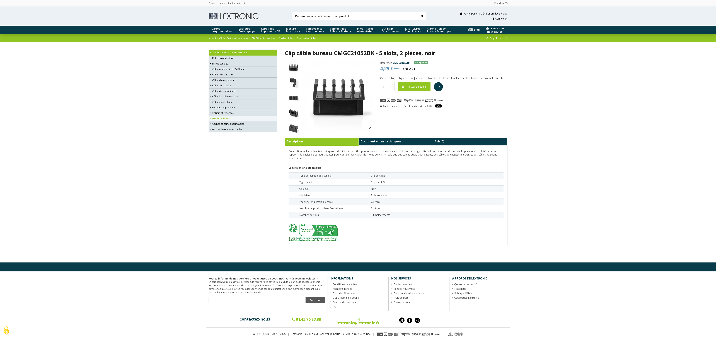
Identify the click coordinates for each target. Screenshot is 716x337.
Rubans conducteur (223, 58)
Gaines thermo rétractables (227, 129)
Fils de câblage (220, 63)
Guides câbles (220, 118)
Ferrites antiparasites (224, 107)
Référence (386, 62)
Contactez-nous (255, 319)
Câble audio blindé (222, 102)
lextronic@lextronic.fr (358, 321)
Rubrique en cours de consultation (229, 52)
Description (294, 141)
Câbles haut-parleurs (223, 80)
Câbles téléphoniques (224, 91)
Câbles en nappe (221, 85)
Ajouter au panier (414, 86)
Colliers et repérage (223, 112)
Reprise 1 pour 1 (389, 106)
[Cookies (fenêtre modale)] (6, 331)
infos (438, 106)
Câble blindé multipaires (225, 96)
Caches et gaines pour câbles (228, 123)
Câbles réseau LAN (222, 74)
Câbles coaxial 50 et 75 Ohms (228, 69)
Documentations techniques (381, 141)
